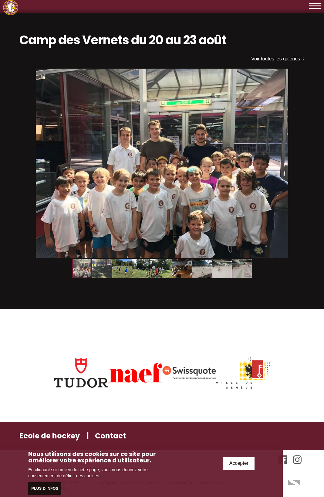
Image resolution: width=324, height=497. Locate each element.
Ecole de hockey (49, 436)
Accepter (238, 463)
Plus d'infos (44, 488)
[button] (299, 74)
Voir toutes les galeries (278, 58)
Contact (110, 436)
